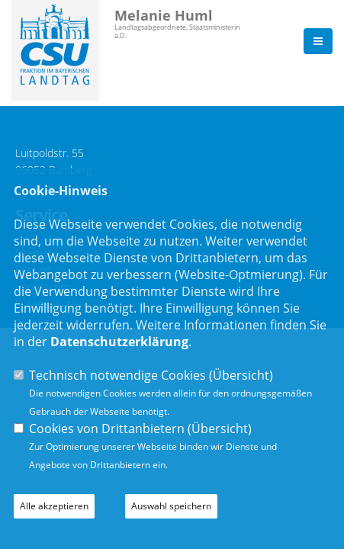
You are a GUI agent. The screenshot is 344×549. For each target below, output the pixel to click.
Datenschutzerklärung (119, 341)
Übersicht (241, 375)
